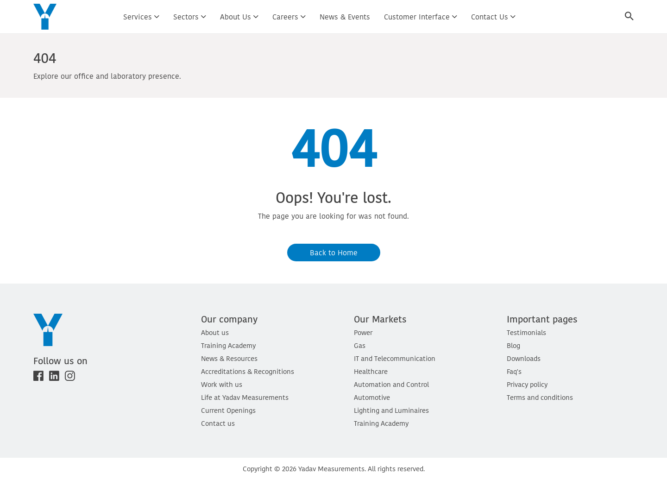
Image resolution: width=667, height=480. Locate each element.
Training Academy (228, 345)
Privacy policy (527, 384)
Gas (359, 345)
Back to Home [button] (334, 252)
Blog (513, 345)
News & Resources (229, 358)
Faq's (514, 371)
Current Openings (228, 410)
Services (141, 16)
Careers (289, 16)
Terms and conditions (540, 397)
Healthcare (371, 371)
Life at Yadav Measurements (245, 397)
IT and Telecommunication (394, 358)
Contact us (493, 16)
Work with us (221, 384)
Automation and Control (391, 384)
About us (239, 16)
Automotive (372, 397)
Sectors (189, 16)
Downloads (524, 358)
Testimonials (526, 332)
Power (363, 332)
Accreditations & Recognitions (247, 371)
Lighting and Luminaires (391, 410)
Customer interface (420, 16)
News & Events (345, 16)
